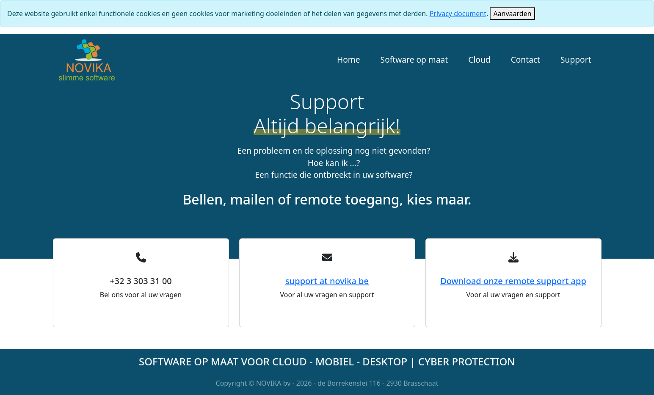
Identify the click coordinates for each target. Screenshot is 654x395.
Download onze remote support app (513, 281)
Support (575, 59)
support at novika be (327, 281)
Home (348, 59)
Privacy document (458, 13)
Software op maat (414, 59)
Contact (525, 59)
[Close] (512, 13)
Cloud (479, 59)
